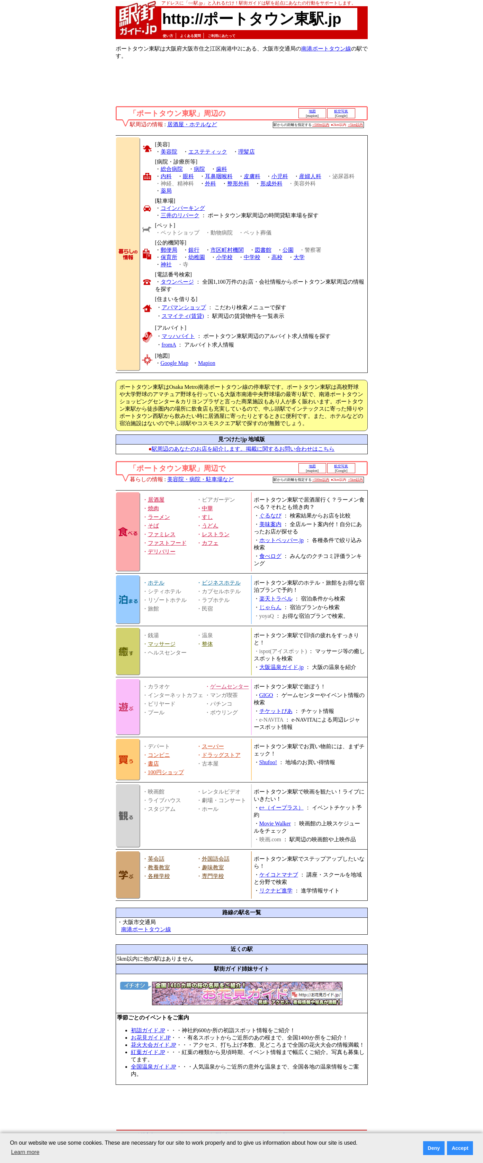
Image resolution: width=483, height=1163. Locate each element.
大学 (299, 257)
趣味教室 (213, 867)
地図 (312, 111)
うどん (210, 526)
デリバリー (162, 552)
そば (153, 526)
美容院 (169, 152)
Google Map (174, 363)
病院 (199, 169)
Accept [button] (460, 1148)
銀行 (193, 250)
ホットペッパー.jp (281, 540)
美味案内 (270, 524)
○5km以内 (355, 125)
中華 (207, 508)
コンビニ (159, 755)
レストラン (216, 534)
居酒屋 (156, 500)
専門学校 (213, 876)
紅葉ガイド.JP (148, 1052)
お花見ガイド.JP (151, 1038)
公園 (288, 250)
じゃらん (270, 607)
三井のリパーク (180, 215)
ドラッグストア (221, 755)
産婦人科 (310, 176)
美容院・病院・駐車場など (200, 479)
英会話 (156, 859)
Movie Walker (275, 823)
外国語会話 (216, 859)
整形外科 (238, 183)
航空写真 (341, 111)
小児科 (279, 176)
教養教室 (159, 867)
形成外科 (271, 183)
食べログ (270, 556)
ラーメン (159, 517)
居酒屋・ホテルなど (192, 124)
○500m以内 (320, 125)
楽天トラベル (276, 599)
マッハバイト (178, 336)
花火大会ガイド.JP (153, 1045)
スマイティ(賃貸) (183, 316)
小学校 (224, 257)
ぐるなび (270, 516)
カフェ (210, 543)
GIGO (266, 695)
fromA (169, 345)
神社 (166, 264)
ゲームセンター (229, 686)
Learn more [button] (25, 1152)
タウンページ (177, 282)
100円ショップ (166, 772)
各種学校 (159, 876)
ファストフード (167, 543)
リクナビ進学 (276, 891)
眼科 (188, 176)
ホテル (156, 583)
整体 (207, 644)
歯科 (221, 169)
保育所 (169, 257)
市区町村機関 (227, 250)
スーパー (213, 746)
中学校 (252, 257)
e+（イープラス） (281, 808)
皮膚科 (252, 176)
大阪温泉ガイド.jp (281, 667)
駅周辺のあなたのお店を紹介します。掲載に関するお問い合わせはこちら (243, 449)
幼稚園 (196, 257)
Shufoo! (268, 762)
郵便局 (169, 250)
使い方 (168, 36)
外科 (210, 183)
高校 (277, 257)
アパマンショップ (184, 307)
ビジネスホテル (221, 583)
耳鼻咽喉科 (219, 176)
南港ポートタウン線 (326, 49)
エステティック (207, 152)
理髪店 (246, 152)
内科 (166, 176)
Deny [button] (434, 1148)
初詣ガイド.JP (148, 1030)
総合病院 (172, 169)
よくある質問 (190, 36)
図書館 (263, 250)
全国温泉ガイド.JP (153, 1067)
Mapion (206, 363)
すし (207, 517)
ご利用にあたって (221, 36)
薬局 (166, 191)
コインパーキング (183, 208)
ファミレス (162, 534)
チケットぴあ (276, 711)
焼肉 (153, 508)
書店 (153, 764)
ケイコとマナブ (278, 875)
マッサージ (162, 644)
